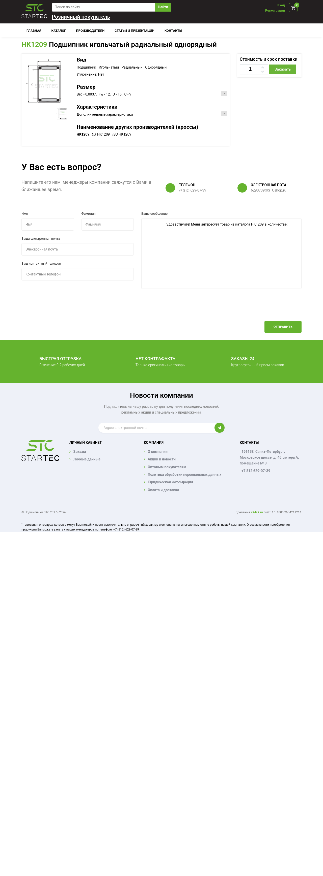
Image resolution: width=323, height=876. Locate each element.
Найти (163, 7)
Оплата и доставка (163, 490)
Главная (33, 31)
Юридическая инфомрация (170, 482)
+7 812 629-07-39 (255, 471)
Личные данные (86, 459)
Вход (281, 5)
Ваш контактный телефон (41, 263)
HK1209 (34, 44)
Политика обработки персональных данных (184, 475)
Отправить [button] (283, 327)
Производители (90, 31)
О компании (157, 452)
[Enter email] (156, 428)
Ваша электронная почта (40, 238)
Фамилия (89, 213)
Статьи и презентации (134, 31)
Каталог (58, 31)
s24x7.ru (257, 512)
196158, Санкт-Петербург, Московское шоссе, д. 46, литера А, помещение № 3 (269, 457)
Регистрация (275, 10)
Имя (24, 213)
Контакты (173, 31)
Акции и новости (161, 459)
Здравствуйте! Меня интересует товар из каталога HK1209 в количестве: (221, 253)
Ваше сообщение (154, 213)
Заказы (79, 452)
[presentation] (263, 309)
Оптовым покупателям (167, 467)
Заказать (283, 69)
